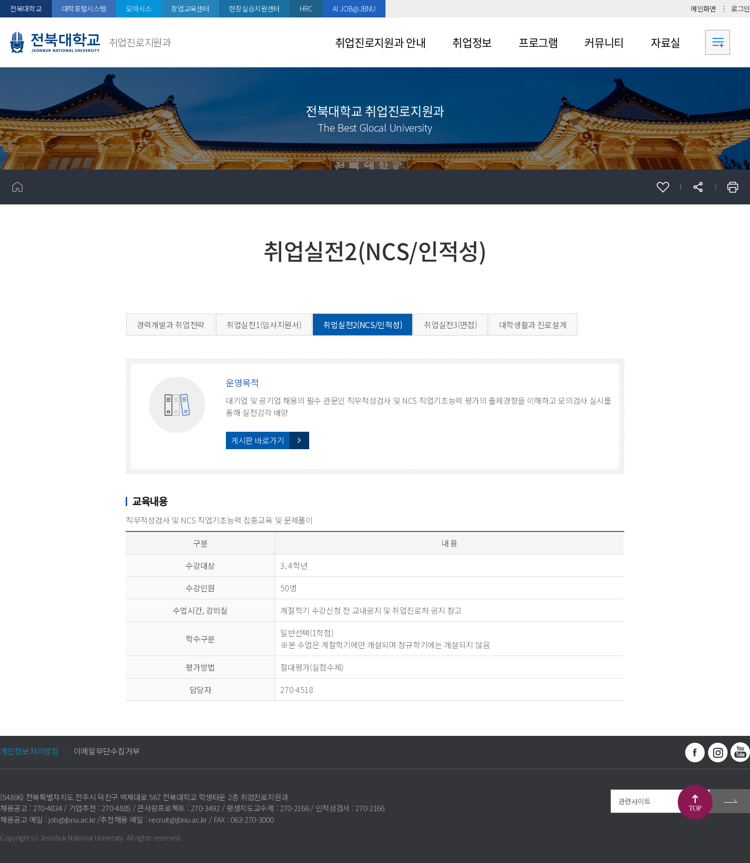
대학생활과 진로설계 (533, 325)
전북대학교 (26, 8)
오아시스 (138, 8)
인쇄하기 (732, 187)
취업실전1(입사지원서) (263, 325)
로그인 (740, 8)
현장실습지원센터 (254, 8)
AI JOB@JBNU (354, 8)
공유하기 (697, 187)
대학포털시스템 (84, 8)
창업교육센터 (190, 8)
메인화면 (703, 8)
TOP (695, 808)
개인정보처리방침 (29, 751)
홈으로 (17, 187)
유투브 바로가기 (740, 752)
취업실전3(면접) (450, 325)
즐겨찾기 (662, 187)
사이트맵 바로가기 (718, 42)
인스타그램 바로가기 (718, 752)
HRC (306, 8)
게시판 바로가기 (257, 440)
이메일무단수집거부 (107, 751)
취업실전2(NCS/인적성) (362, 325)
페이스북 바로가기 (695, 752)
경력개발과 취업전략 (170, 325)
